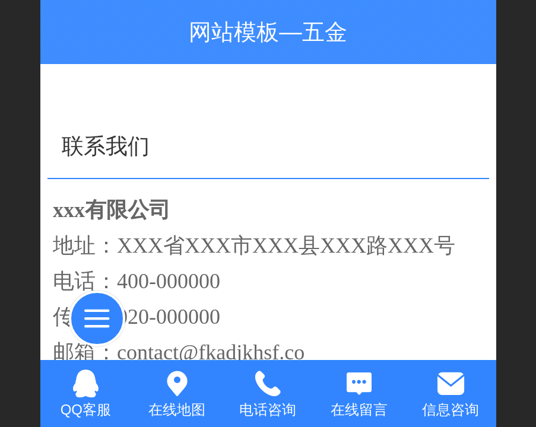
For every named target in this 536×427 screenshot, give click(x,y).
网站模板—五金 (268, 31)
